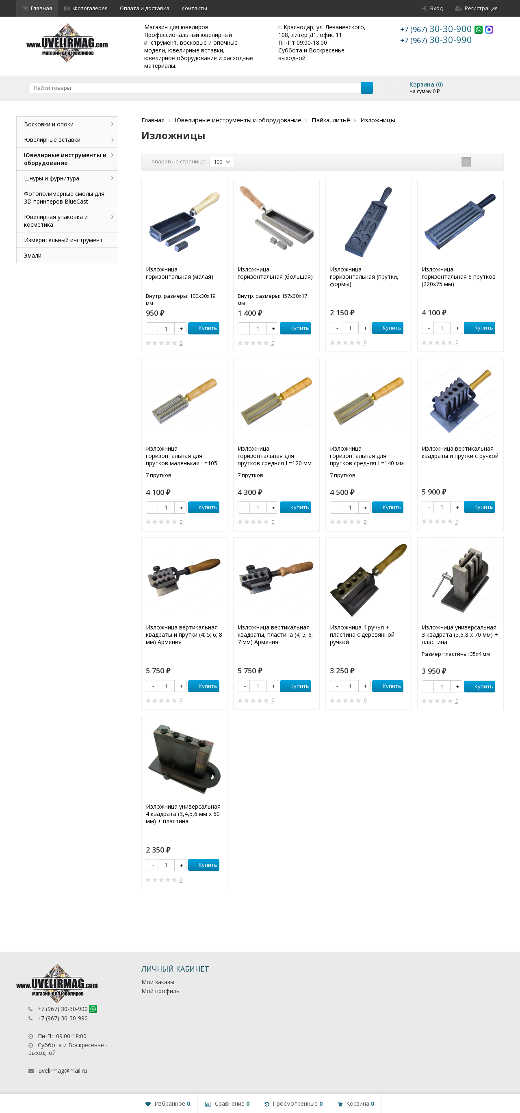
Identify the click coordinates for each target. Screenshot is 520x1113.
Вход (432, 8)
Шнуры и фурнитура (51, 178)
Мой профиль (160, 991)
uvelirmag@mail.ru (63, 1070)
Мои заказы (157, 982)
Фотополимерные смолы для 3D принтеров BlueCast (64, 197)
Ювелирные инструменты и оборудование (238, 120)
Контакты (194, 8)
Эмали (32, 255)
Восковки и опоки (49, 124)
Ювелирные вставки (52, 139)
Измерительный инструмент (63, 240)
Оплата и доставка (144, 8)
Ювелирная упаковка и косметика (56, 220)
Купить (203, 328)
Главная (37, 8)
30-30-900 (437, 28)
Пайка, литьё (331, 120)
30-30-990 (436, 39)
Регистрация (476, 8)
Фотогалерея (86, 8)
